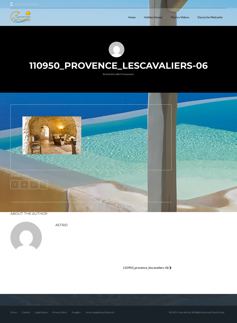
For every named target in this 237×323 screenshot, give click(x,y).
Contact (26, 312)
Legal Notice (41, 312)
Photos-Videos (180, 17)
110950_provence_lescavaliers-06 (147, 267)
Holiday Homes (153, 17)
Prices (13, 312)
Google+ (76, 312)
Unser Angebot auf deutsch (99, 312)
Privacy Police (59, 312)
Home (132, 17)
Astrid (109, 74)
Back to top (218, 312)
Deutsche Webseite (210, 17)
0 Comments (127, 74)
